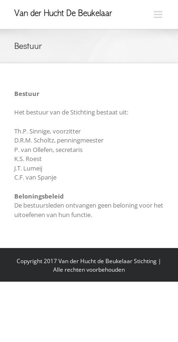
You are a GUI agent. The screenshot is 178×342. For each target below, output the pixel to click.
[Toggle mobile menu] (159, 14)
